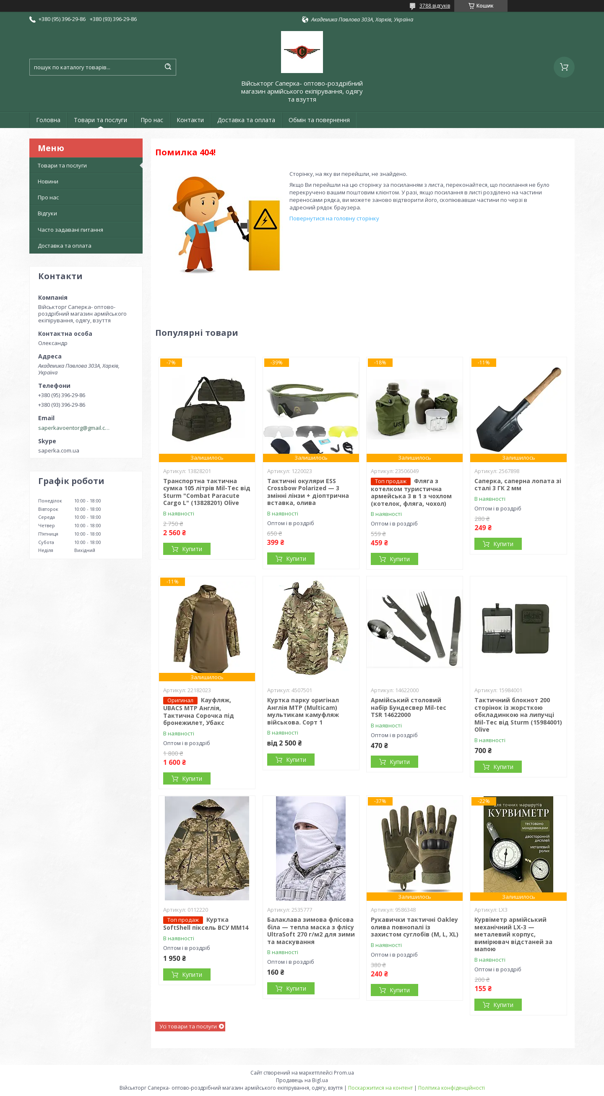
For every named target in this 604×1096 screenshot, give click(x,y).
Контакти (190, 120)
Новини (48, 181)
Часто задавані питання (70, 229)
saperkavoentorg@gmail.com (75, 427)
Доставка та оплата (246, 120)
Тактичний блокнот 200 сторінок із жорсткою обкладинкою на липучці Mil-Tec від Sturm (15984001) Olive (518, 714)
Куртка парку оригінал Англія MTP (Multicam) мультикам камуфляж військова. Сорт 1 (303, 711)
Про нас (152, 120)
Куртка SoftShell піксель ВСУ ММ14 (205, 923)
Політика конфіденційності (451, 1087)
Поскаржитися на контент (380, 1087)
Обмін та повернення (319, 120)
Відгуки (47, 213)
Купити (192, 549)
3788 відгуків (434, 5)
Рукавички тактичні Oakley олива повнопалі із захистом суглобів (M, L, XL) (414, 927)
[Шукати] (167, 67)
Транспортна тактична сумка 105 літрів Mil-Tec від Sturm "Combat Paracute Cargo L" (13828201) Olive (206, 492)
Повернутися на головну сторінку (334, 218)
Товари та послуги (100, 120)
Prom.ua (344, 1072)
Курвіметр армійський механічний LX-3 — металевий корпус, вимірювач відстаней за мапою (513, 934)
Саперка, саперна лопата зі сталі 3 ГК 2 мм (517, 484)
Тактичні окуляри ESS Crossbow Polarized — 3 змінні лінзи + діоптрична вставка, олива (308, 492)
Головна (48, 120)
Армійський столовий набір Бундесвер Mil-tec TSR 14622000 (408, 707)
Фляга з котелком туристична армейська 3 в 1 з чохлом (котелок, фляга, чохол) (411, 492)
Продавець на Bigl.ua (302, 1080)
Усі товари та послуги (188, 1026)
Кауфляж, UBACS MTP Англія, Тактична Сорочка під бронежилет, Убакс (198, 711)
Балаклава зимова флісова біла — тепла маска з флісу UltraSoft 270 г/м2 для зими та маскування (311, 931)
